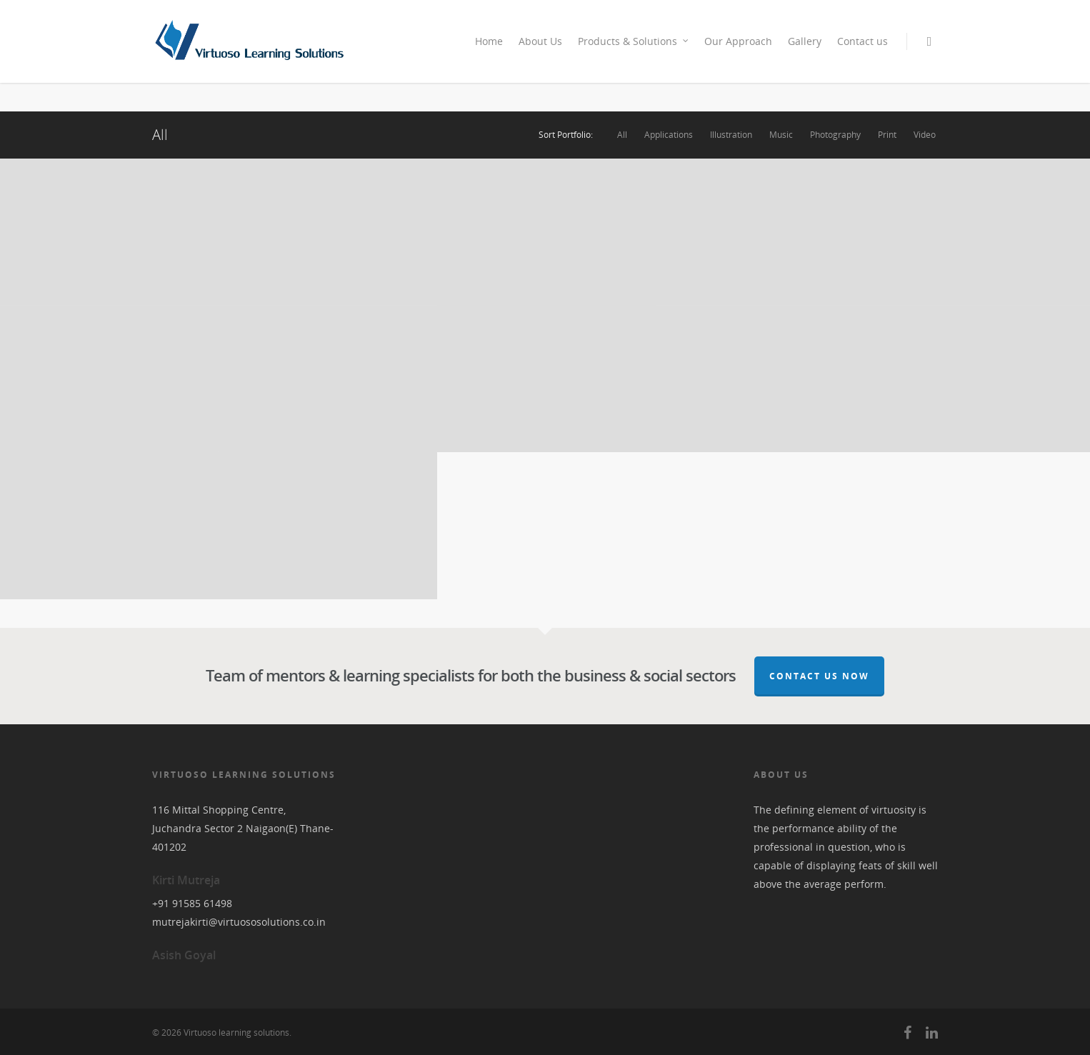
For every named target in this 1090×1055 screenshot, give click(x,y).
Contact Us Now (819, 676)
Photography (835, 135)
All (622, 135)
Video (925, 135)
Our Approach (738, 41)
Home (489, 41)
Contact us (862, 41)
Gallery (804, 41)
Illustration (731, 135)
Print (887, 135)
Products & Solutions (634, 41)
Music (781, 135)
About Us (540, 41)
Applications (668, 135)
